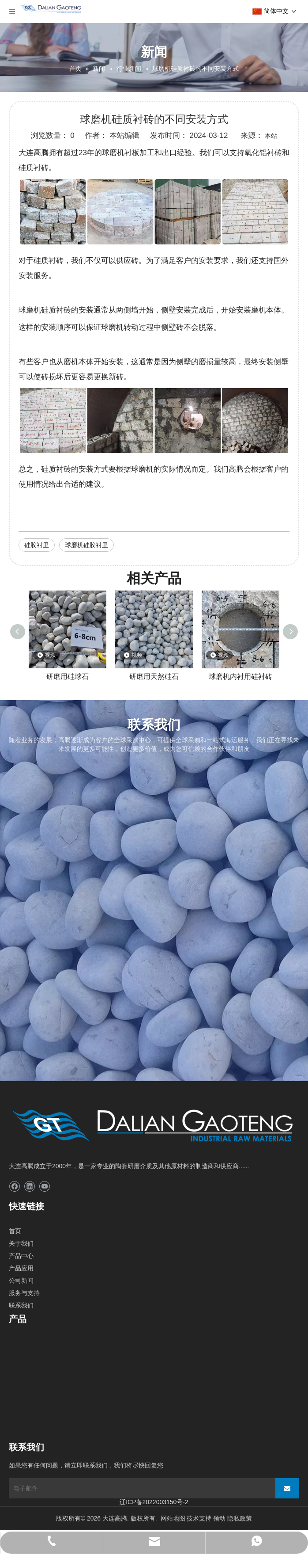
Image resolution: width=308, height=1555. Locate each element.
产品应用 (21, 1268)
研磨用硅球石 (67, 676)
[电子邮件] (139, 1488)
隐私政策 (239, 1518)
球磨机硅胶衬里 (86, 545)
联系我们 (21, 1305)
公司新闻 (21, 1280)
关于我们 (21, 1243)
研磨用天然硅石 (154, 676)
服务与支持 (24, 1292)
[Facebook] (14, 1186)
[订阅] (287, 1488)
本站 (271, 135)
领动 (219, 1518)
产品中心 (21, 1255)
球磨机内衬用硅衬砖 (240, 676)
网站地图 (173, 1518)
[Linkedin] (29, 1186)
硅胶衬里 (36, 545)
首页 (15, 1231)
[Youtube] (44, 1186)
